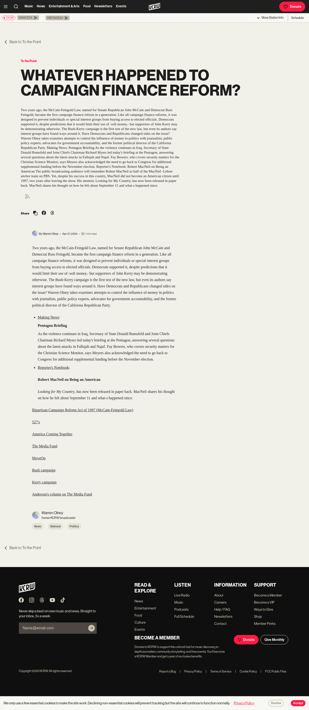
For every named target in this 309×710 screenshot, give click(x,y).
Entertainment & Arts (64, 6)
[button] (28, 17)
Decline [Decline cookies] (276, 703)
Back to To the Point (22, 42)
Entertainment (145, 608)
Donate (292, 6)
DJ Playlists (209, 6)
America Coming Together (52, 434)
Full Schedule (184, 616)
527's (36, 422)
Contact (220, 624)
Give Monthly (274, 640)
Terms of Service (218, 671)
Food (87, 6)
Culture (140, 622)
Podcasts (234, 6)
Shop (258, 616)
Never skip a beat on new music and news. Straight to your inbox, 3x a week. (57, 613)
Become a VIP (264, 602)
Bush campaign (43, 470)
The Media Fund (44, 446)
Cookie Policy (246, 671)
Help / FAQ (222, 609)
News (41, 6)
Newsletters (103, 6)
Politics (74, 526)
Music (29, 6)
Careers (220, 602)
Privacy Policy (191, 671)
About (218, 595)
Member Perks (265, 624)
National (55, 526)
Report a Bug (167, 671)
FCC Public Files (273, 671)
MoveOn (39, 458)
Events (121, 6)
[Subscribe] (91, 628)
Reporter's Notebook (53, 368)
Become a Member (268, 595)
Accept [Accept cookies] (298, 703)
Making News (48, 317)
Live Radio (182, 595)
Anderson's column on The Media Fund (62, 494)
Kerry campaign (44, 482)
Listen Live (262, 6)
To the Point (29, 61)
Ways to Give (263, 609)
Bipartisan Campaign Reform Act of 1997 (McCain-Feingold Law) (82, 410)
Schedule (297, 18)
